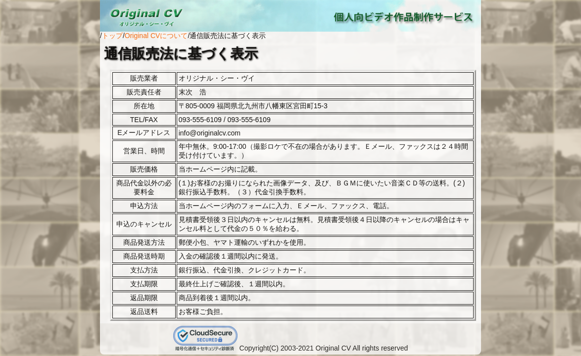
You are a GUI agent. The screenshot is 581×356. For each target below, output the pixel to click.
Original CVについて (156, 36)
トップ (112, 36)
